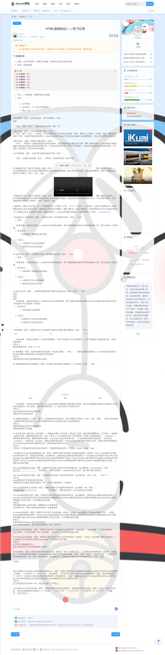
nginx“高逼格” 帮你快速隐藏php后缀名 (136, 54)
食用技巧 (14, 11)
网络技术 (37, 11)
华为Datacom (65, 11)
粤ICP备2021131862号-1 (126, 648)
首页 (37, 4)
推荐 (76, 4)
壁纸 (45, 4)
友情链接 (27, 649)
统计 (69, 4)
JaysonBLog (104, 212)
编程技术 (46, 11)
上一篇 (15, 634)
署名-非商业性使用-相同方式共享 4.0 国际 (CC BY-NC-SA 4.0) (55, 625)
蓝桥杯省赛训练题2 (134, 116)
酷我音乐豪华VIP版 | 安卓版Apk (136, 58)
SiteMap (44, 649)
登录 (152, 11)
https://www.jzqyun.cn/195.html (40, 621)
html (18, 609)
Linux (56, 11)
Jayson (21, 34)
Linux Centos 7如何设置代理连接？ (136, 62)
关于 (61, 4)
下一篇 (115, 634)
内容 (82, 554)
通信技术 (25, 11)
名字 (71, 206)
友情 (53, 4)
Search (150, 4)
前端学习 (23, 17)
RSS (35, 649)
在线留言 (16, 649)
